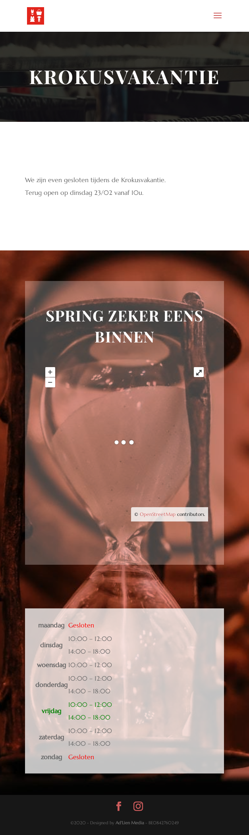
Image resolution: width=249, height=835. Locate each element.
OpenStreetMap (158, 514)
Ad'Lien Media (130, 822)
